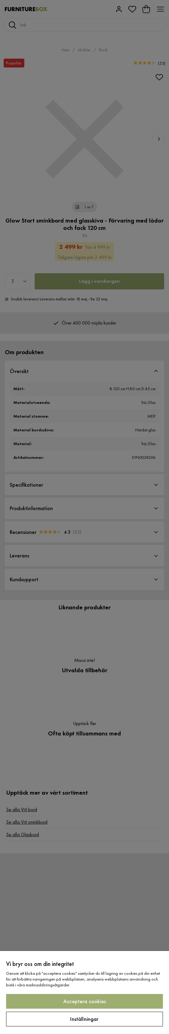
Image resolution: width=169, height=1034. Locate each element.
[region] (84, 992)
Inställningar (84, 1018)
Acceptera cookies (84, 1001)
